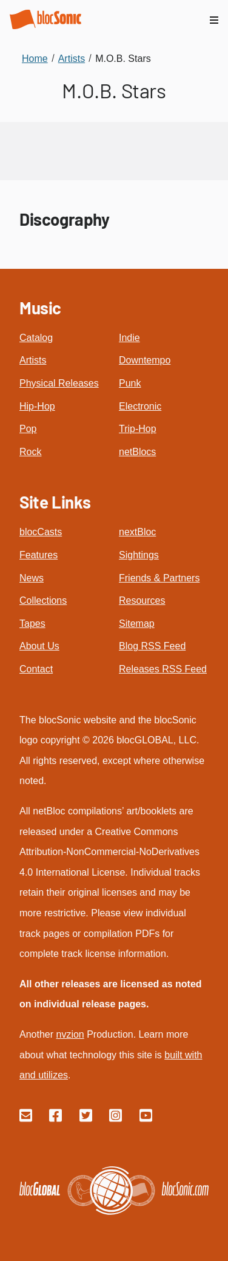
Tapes (32, 623)
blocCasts (40, 532)
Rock (30, 452)
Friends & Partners (159, 578)
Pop (27, 429)
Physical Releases (59, 383)
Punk (130, 383)
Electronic (140, 406)
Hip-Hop (37, 406)
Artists (32, 360)
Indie (129, 338)
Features (38, 555)
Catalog (36, 338)
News (31, 578)
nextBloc (137, 532)
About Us (39, 646)
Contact (36, 669)
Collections (43, 600)
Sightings (139, 555)
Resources (142, 600)
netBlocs (137, 452)
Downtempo (144, 360)
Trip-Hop (137, 429)
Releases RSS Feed (163, 669)
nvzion (70, 1034)
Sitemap (137, 623)
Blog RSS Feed (152, 646)
